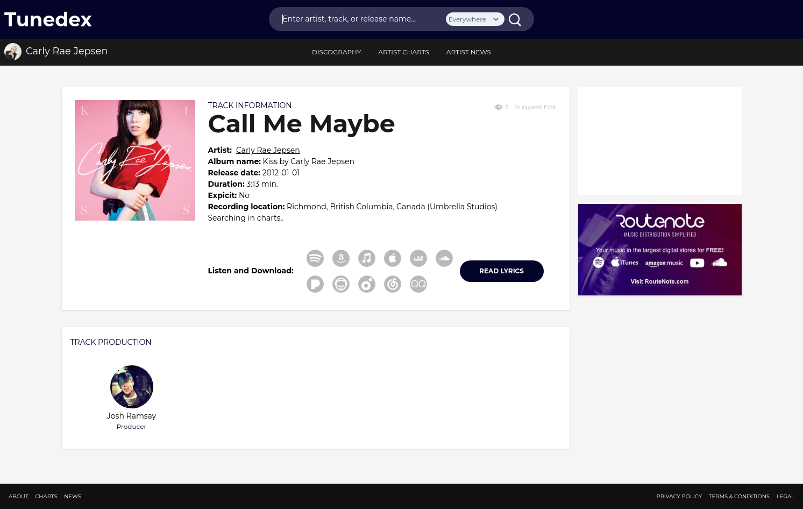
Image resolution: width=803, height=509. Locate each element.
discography (336, 52)
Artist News (468, 52)
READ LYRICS (501, 271)
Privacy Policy (679, 496)
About (19, 496)
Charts (46, 496)
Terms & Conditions (739, 496)
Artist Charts (403, 52)
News (72, 496)
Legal (785, 496)
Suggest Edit (535, 107)
